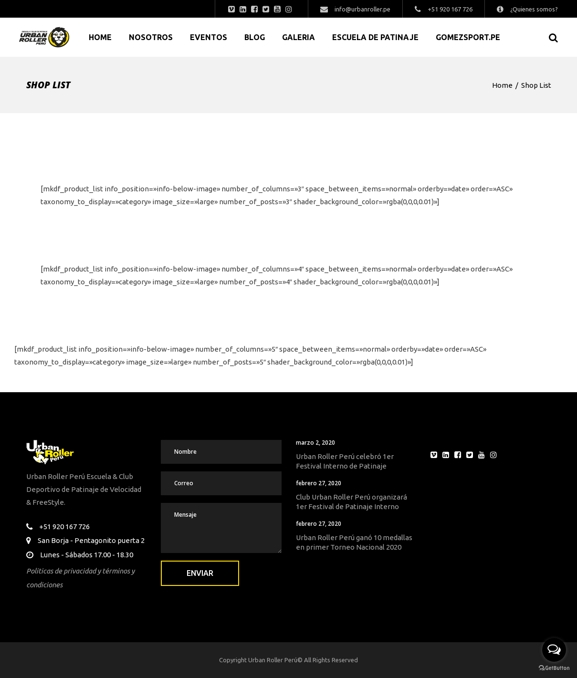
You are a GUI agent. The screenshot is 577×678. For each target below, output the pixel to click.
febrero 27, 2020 (318, 483)
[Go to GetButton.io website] (554, 668)
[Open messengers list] (554, 650)
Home (502, 85)
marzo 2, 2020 (315, 442)
